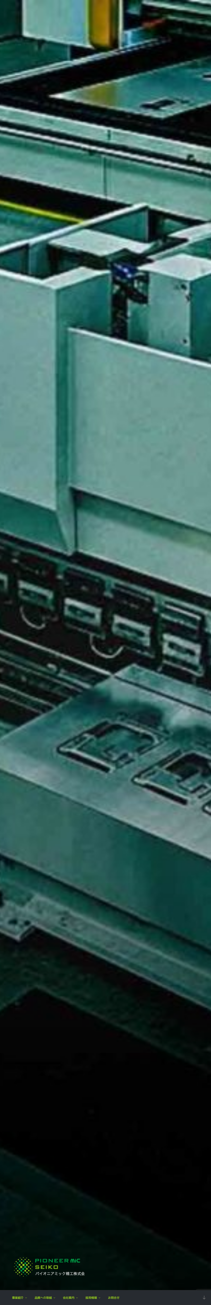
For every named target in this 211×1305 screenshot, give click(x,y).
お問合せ (114, 1298)
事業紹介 (20, 1298)
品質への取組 (45, 1298)
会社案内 (70, 1298)
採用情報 (93, 1298)
